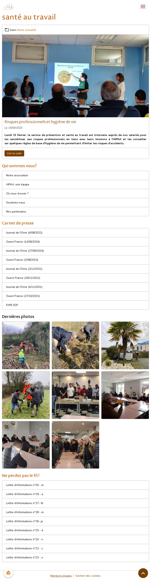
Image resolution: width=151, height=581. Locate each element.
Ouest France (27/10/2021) (23, 296)
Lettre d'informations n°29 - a (24, 494)
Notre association (17, 175)
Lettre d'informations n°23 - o (24, 557)
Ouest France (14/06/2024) (23, 242)
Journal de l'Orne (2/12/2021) (24, 269)
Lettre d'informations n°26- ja (24, 521)
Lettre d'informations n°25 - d (24, 530)
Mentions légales (61, 576)
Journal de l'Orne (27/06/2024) (25, 251)
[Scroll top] (143, 573)
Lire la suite (14, 153)
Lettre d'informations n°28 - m (25, 512)
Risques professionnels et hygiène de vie (40, 121)
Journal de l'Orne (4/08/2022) (24, 233)
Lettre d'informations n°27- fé (24, 503)
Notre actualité (26, 30)
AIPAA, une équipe (17, 184)
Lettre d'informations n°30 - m (25, 485)
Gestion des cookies (88, 576)
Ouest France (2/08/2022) (22, 260)
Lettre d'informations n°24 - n (24, 539)
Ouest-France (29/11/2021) (23, 278)
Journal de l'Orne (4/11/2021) (24, 287)
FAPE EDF (12, 305)
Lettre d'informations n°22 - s (24, 548)
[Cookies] (8, 572)
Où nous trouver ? (17, 193)
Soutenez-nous (15, 202)
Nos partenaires (16, 211)
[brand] (9, 6)
